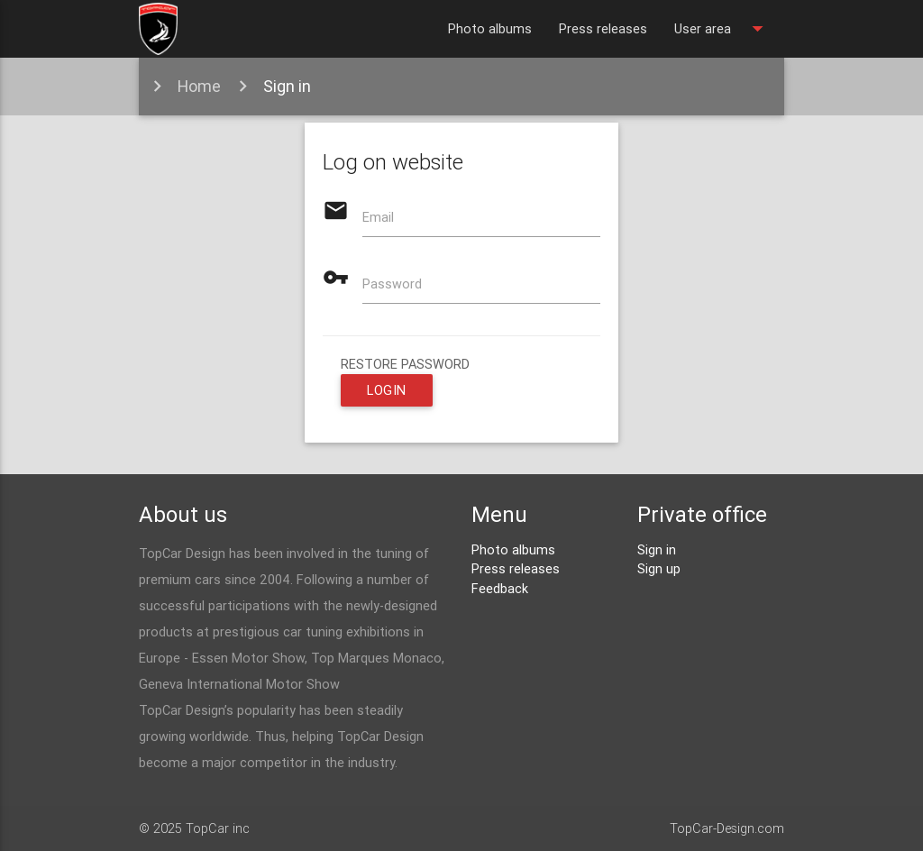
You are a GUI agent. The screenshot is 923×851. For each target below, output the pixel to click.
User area (722, 29)
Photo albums (490, 28)
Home (199, 86)
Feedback (499, 588)
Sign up (659, 568)
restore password (405, 363)
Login (387, 389)
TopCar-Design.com (727, 828)
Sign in (287, 86)
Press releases (603, 28)
